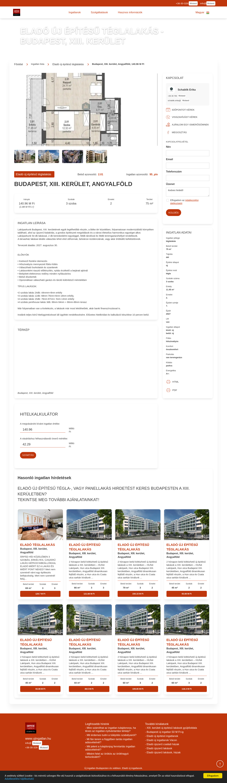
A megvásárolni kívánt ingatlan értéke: (40, 423)
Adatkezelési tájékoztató (19, 779)
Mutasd (193, 3)
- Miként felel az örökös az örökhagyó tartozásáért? (107, 755)
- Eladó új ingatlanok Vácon (161, 740)
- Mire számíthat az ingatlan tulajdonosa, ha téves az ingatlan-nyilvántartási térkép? (110, 729)
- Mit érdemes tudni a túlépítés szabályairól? (111, 735)
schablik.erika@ (174, 100)
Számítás (28, 455)
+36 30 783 (173, 96)
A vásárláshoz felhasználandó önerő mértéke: (44, 438)
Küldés (174, 212)
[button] (74, 12)
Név (168, 146)
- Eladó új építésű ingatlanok (161, 736)
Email (169, 159)
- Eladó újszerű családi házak (162, 744)
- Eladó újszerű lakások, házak (163, 752)
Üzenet (170, 184)
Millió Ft (71, 430)
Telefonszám (174, 171)
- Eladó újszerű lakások (158, 748)
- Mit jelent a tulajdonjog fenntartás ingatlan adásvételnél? (110, 748)
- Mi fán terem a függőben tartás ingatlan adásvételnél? (108, 741)
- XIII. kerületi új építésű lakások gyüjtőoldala (171, 727)
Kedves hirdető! (187, 191)
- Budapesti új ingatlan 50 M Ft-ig (164, 731)
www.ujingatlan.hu (38, 738)
